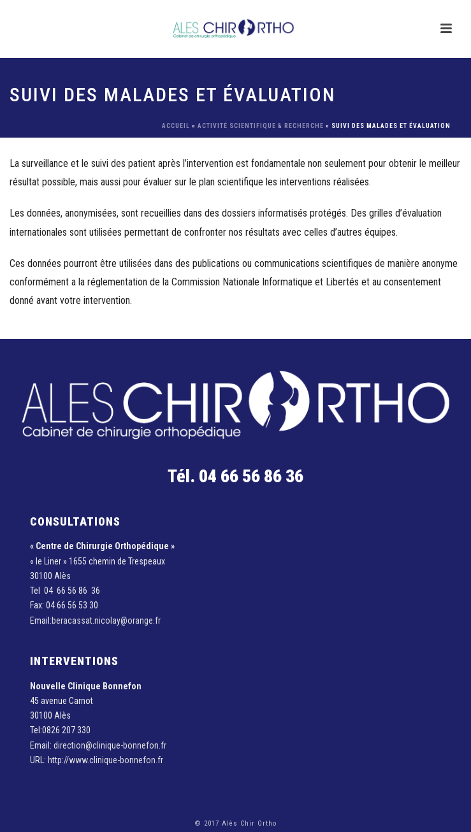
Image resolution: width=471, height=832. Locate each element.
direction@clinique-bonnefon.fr (110, 745)
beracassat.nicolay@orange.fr (106, 620)
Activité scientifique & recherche (261, 125)
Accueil (176, 125)
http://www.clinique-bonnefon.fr (105, 760)
